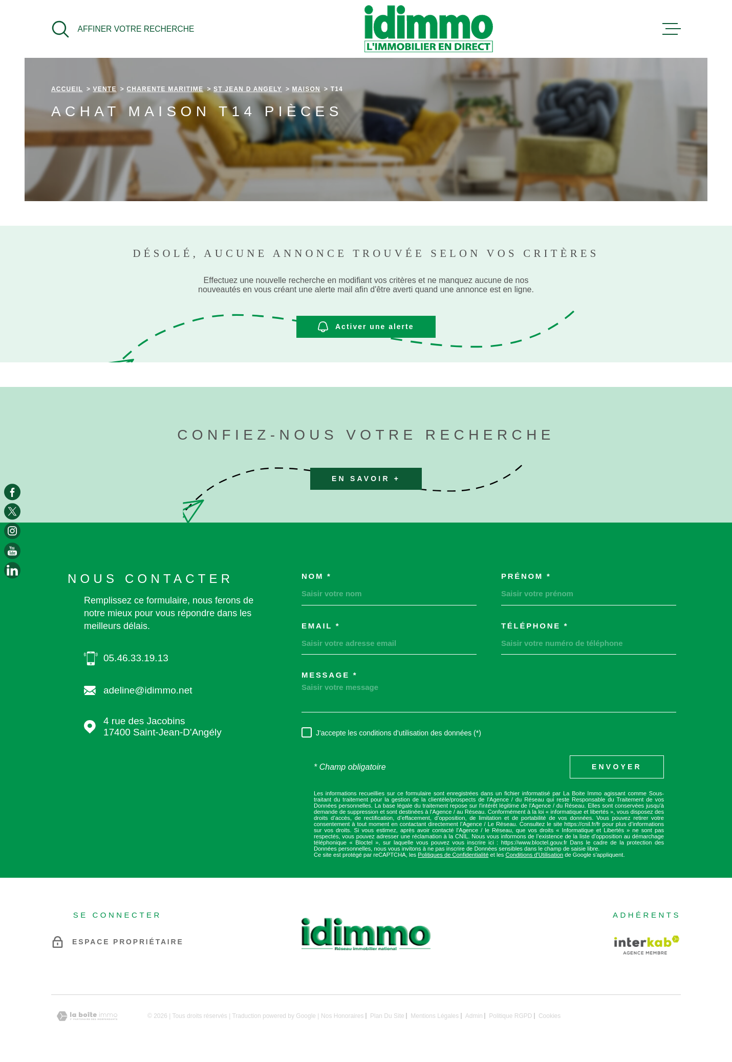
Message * (329, 675)
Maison (306, 89)
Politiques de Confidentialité (453, 855)
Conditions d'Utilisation (534, 855)
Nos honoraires (342, 1016)
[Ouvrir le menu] (671, 29)
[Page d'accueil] (428, 29)
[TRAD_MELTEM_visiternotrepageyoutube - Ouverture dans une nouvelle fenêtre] (12, 551)
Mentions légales (435, 1016)
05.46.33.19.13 (135, 658)
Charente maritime (164, 89)
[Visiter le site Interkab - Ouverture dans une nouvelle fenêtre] (647, 945)
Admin (474, 1016)
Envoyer (617, 767)
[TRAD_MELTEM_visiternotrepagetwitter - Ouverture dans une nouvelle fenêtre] (12, 511)
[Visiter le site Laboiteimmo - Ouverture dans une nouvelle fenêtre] (87, 1016)
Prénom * (526, 576)
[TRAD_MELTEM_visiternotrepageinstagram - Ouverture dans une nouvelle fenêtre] (12, 531)
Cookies (550, 1016)
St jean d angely (247, 89)
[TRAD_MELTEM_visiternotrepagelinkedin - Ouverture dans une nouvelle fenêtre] (12, 570)
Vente (105, 89)
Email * (321, 626)
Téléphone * (534, 626)
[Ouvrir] (122, 29)
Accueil (67, 89)
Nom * (317, 576)
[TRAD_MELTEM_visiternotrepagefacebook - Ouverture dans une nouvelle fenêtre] (12, 492)
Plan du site (387, 1016)
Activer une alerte (366, 326)
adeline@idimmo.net (147, 690)
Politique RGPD (510, 1016)
